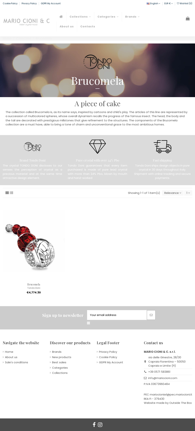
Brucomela (33, 284)
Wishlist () (184, 3)
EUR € (168, 3)
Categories (60, 368)
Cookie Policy (10, 3)
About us (11, 357)
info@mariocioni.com (162, 378)
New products (61, 357)
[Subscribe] (151, 315)
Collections (60, 373)
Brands (56, 352)
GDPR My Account (51, 3)
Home (9, 352)
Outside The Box (180, 403)
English (153, 3)
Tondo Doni (33, 287)
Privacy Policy (29, 3)
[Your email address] (117, 315)
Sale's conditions (16, 362)
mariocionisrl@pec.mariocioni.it (171, 394)
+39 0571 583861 (159, 372)
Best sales (59, 362)
